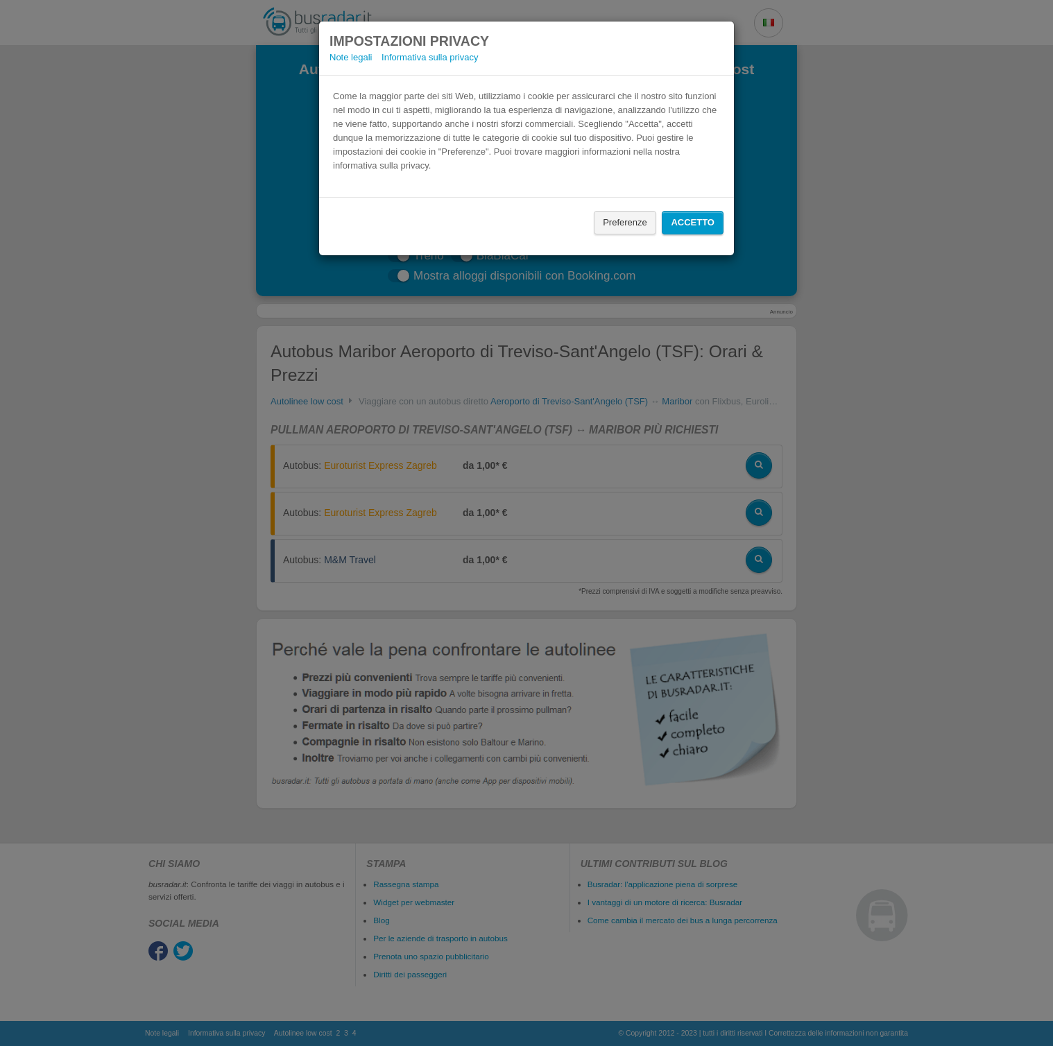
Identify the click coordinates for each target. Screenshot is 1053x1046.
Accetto (692, 222)
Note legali (350, 57)
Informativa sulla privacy (430, 57)
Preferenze (625, 222)
